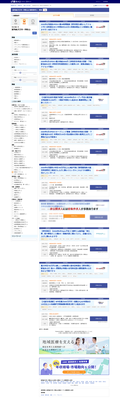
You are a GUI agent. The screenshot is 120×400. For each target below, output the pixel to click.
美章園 (46, 381)
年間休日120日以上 (20, 156)
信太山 (104, 381)
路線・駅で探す (27, 5)
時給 (21, 77)
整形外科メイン (19, 209)
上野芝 (86, 381)
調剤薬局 (17, 40)
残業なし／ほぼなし (20, 125)
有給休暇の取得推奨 (20, 165)
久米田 (47, 383)
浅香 (71, 381)
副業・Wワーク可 (19, 188)
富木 (97, 381)
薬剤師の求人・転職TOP (16, 5)
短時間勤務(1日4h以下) (21, 134)
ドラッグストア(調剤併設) (21, 44)
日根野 (76, 383)
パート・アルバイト (20, 64)
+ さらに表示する (74, 385)
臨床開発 (17, 94)
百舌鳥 (82, 381)
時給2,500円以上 (19, 117)
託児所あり (18, 180)
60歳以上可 (18, 190)
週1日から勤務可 (19, 159)
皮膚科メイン (18, 207)
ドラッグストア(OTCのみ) (22, 47)
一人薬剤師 (18, 201)
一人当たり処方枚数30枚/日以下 (23, 167)
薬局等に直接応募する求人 (22, 106)
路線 (24, 22)
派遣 (16, 61)
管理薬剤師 (18, 89)
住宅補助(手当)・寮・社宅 (21, 184)
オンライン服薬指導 (20, 214)
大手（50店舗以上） (20, 174)
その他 (16, 51)
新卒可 (16, 195)
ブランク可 (18, 230)
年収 (21, 70)
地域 (16, 22)
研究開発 (17, 91)
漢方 (16, 211)
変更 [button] (34, 33)
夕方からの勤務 (19, 138)
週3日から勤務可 (19, 163)
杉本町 (67, 381)
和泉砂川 (87, 383)
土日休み (17, 152)
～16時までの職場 (19, 127)
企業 (16, 49)
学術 (16, 96)
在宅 (16, 216)
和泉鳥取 (92, 383)
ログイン (98, 1)
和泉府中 (43, 383)
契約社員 (17, 59)
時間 (33, 22)
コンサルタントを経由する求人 (23, 108)
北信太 (100, 381)
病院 (16, 42)
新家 (83, 383)
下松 (51, 383)
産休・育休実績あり (20, 178)
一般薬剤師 (18, 87)
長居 (58, 381)
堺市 (74, 381)
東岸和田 (55, 383)
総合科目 (17, 203)
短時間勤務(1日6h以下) (21, 136)
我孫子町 (62, 381)
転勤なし (17, 169)
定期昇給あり (18, 119)
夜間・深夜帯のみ (19, 140)
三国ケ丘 (78, 381)
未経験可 (17, 197)
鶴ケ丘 (54, 381)
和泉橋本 (64, 383)
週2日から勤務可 (19, 161)
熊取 (73, 383)
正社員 (16, 57)
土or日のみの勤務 (19, 142)
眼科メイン (18, 205)
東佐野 (69, 383)
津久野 (90, 381)
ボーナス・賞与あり (20, 121)
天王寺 (42, 381)
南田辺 (50, 381)
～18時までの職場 (19, 131)
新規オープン (18, 172)
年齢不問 (17, 192)
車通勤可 (17, 148)
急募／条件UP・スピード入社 (22, 111)
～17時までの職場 (19, 129)
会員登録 (105, 1)
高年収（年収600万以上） (21, 114)
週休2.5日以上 (18, 154)
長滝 (80, 383)
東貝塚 (59, 383)
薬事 (16, 98)
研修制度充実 (18, 182)
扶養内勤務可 (18, 233)
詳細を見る (99, 44)
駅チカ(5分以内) (19, 146)
